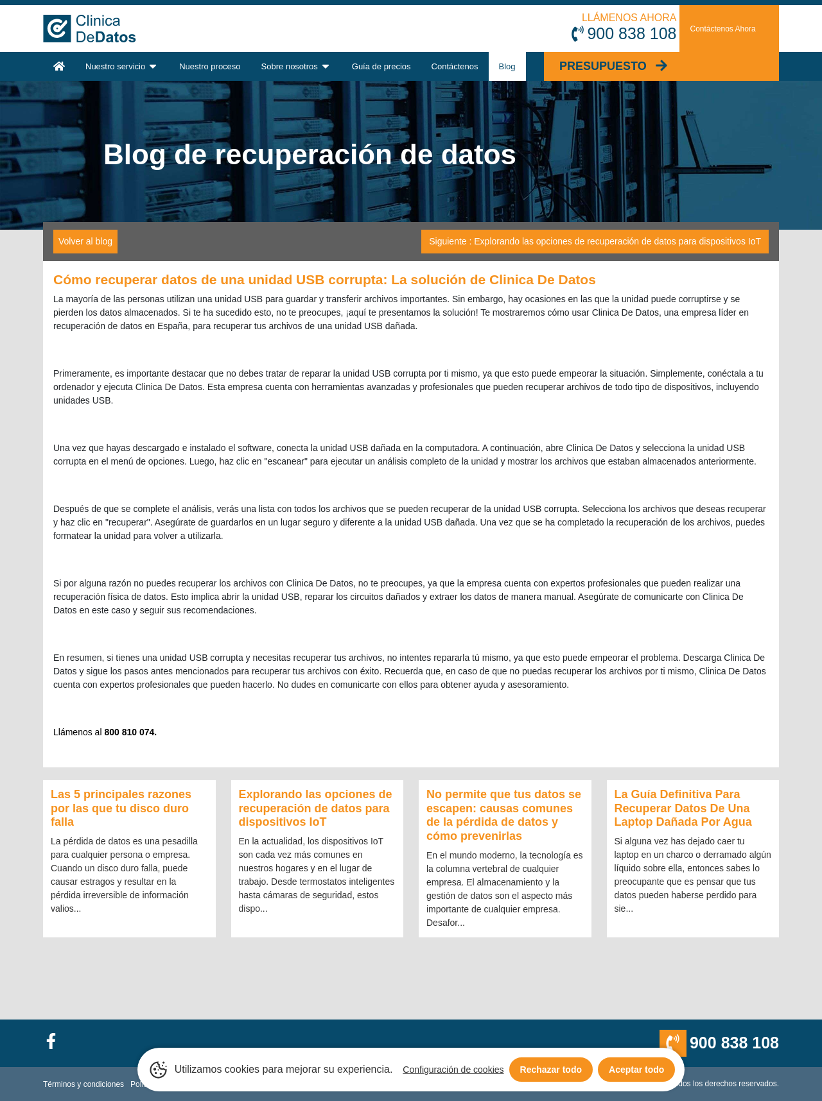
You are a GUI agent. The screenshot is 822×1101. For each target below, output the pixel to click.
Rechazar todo (551, 1069)
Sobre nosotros (296, 66)
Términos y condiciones (83, 1084)
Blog (507, 66)
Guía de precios (381, 66)
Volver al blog (85, 241)
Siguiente (595, 241)
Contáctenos (455, 66)
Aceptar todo (636, 1069)
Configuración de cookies (453, 1069)
